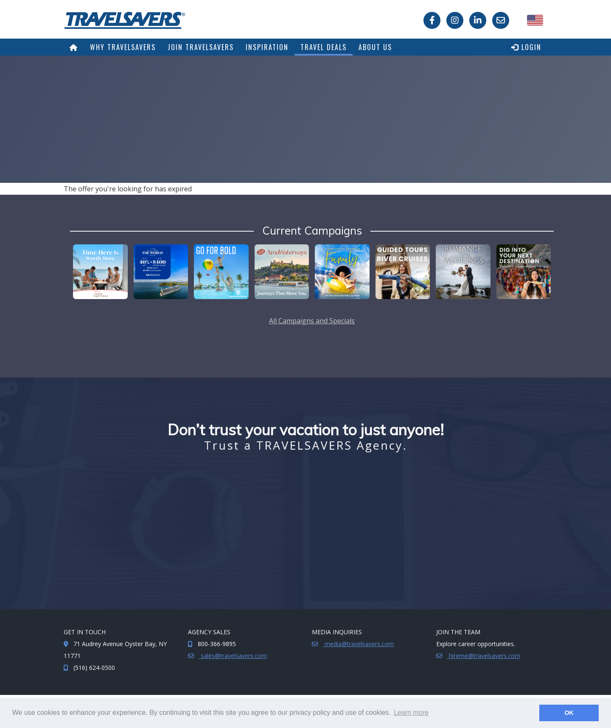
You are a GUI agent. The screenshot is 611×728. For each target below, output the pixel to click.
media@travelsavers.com (358, 644)
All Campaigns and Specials (312, 320)
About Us (375, 47)
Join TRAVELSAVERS (201, 47)
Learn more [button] (411, 712)
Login (526, 47)
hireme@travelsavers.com (483, 656)
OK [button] (569, 712)
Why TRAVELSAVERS (123, 47)
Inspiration (267, 47)
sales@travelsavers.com (233, 656)
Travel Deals (323, 47)
